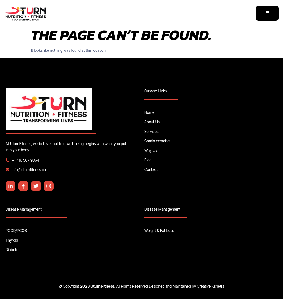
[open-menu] (267, 13)
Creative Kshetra (210, 286)
